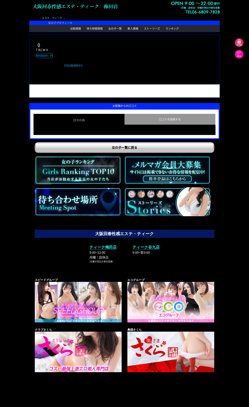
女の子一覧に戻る (124, 147)
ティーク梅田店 (103, 247)
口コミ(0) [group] (79, 120)
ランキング (172, 28)
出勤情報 (75, 28)
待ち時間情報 (95, 28)
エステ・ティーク (52, 18)
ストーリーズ (152, 28)
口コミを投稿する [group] (170, 119)
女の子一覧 (115, 28)
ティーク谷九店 (146, 247)
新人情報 (133, 28)
